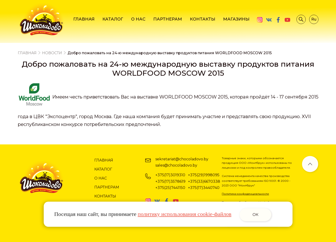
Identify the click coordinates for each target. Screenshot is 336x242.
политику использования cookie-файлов (184, 214)
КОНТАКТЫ (202, 19)
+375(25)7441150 (170, 187)
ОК (255, 214)
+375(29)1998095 (203, 175)
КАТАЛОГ (112, 19)
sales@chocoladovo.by (176, 165)
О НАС (138, 19)
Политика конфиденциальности (245, 193)
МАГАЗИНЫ (236, 19)
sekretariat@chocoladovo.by (181, 159)
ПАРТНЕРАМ (167, 19)
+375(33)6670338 (204, 181)
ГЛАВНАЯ (84, 19)
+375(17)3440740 (203, 187)
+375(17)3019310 (170, 175)
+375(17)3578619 (170, 181)
